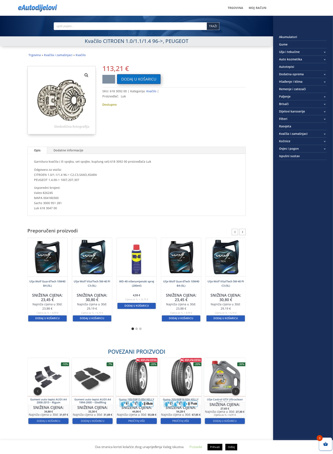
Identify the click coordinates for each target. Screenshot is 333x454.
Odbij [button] (231, 447)
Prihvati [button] (215, 447)
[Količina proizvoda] (108, 79)
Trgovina (235, 8)
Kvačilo (81, 55)
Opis (37, 150)
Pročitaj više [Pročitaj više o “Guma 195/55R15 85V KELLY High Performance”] (136, 406)
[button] (86, 75)
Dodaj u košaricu (138, 79)
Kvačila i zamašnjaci (58, 55)
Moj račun (257, 8)
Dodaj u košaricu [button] (47, 318)
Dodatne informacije (68, 150)
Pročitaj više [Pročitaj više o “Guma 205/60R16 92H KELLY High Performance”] (162, 406)
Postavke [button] (195, 447)
